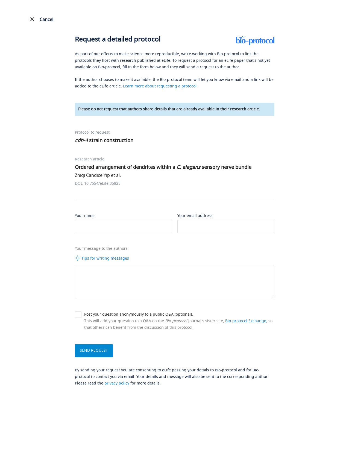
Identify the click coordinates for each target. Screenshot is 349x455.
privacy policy (116, 383)
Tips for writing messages (102, 258)
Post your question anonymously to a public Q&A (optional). (138, 314)
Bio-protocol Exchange (245, 321)
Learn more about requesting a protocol (160, 86)
